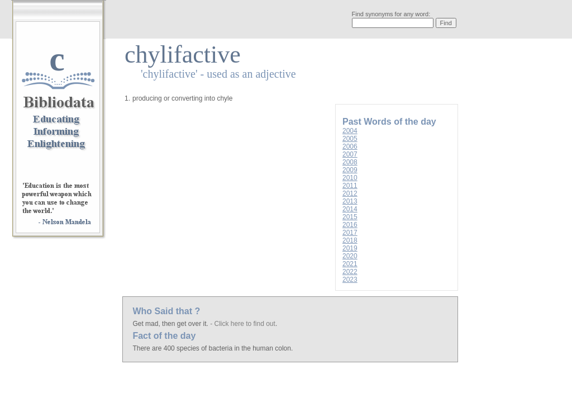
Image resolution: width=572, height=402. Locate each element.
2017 (350, 233)
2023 (350, 279)
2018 (350, 240)
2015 (350, 217)
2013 (350, 201)
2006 (350, 146)
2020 (350, 256)
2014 (350, 209)
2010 (350, 178)
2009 (350, 170)
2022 (350, 272)
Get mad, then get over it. (171, 324)
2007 (350, 154)
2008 (350, 162)
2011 (350, 186)
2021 (350, 264)
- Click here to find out (242, 324)
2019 (350, 248)
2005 (350, 139)
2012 (350, 193)
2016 (350, 225)
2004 (350, 131)
